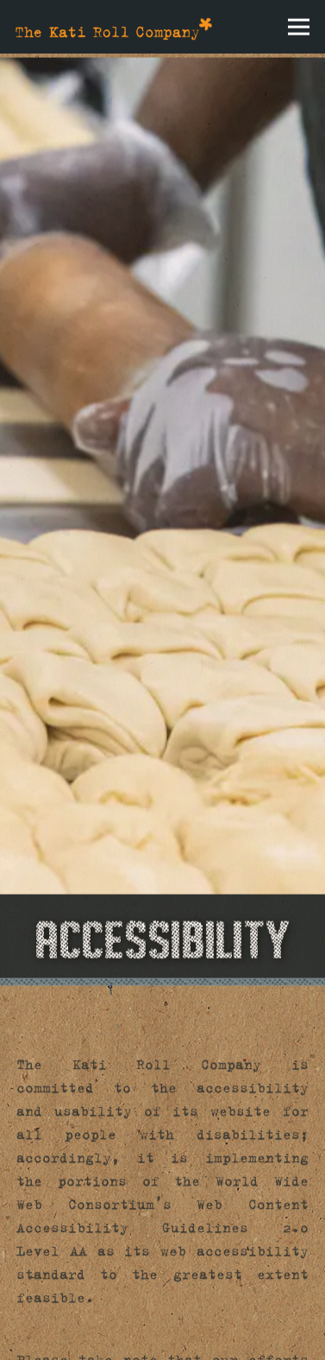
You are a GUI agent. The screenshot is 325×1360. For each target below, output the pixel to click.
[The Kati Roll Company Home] (114, 27)
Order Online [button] (162, 1281)
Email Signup (163, 1334)
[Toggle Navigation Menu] (298, 27)
